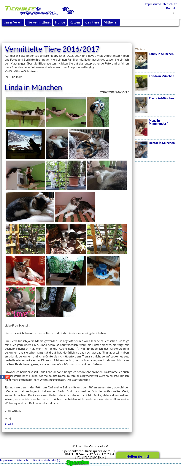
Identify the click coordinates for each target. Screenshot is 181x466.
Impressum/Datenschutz (161, 4)
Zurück (9, 424)
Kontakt (171, 8)
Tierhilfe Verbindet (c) (46, 460)
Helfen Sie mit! (137, 456)
